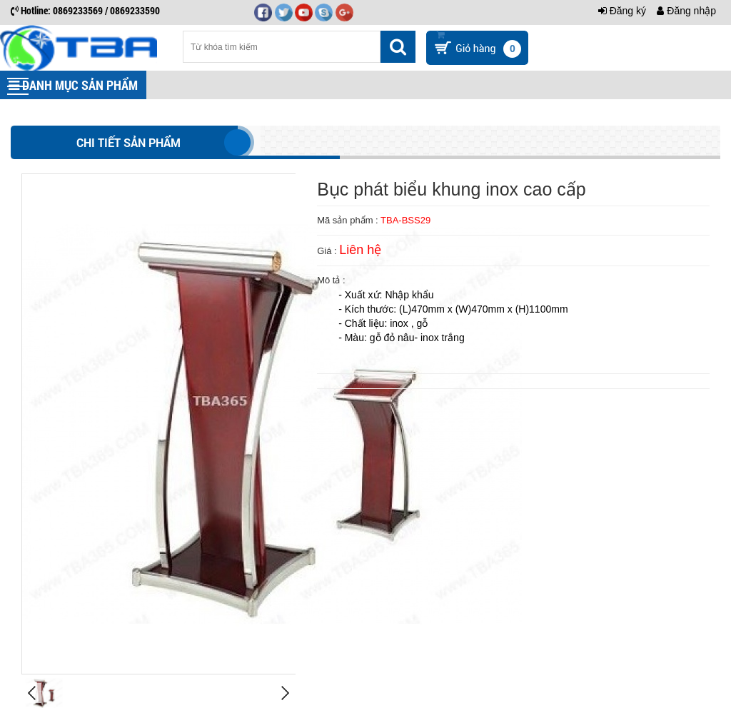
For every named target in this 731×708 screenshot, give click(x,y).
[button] (18, 86)
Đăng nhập (686, 10)
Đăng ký (622, 10)
